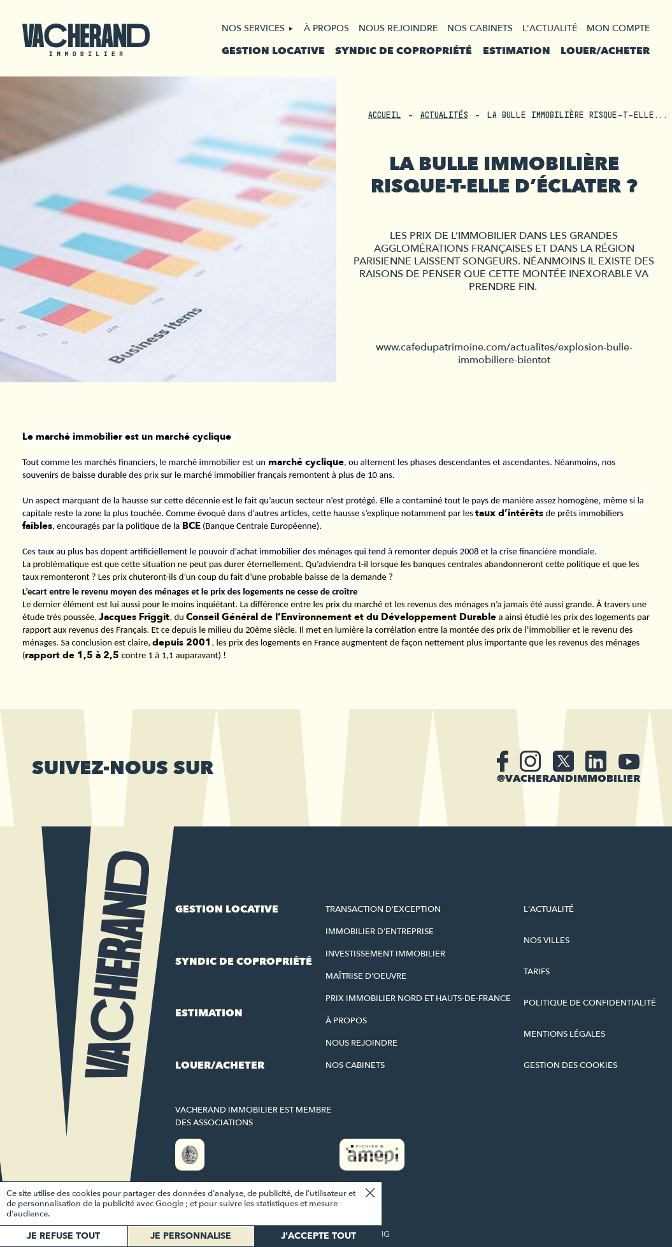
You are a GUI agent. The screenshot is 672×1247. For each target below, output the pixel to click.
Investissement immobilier (385, 954)
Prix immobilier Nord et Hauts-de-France (418, 998)
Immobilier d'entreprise (379, 931)
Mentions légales (564, 1034)
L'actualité (549, 28)
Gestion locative (273, 51)
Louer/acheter (605, 51)
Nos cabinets (480, 28)
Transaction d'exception (383, 909)
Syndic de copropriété (403, 51)
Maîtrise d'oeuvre (365, 976)
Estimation (516, 51)
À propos (326, 28)
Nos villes (546, 940)
